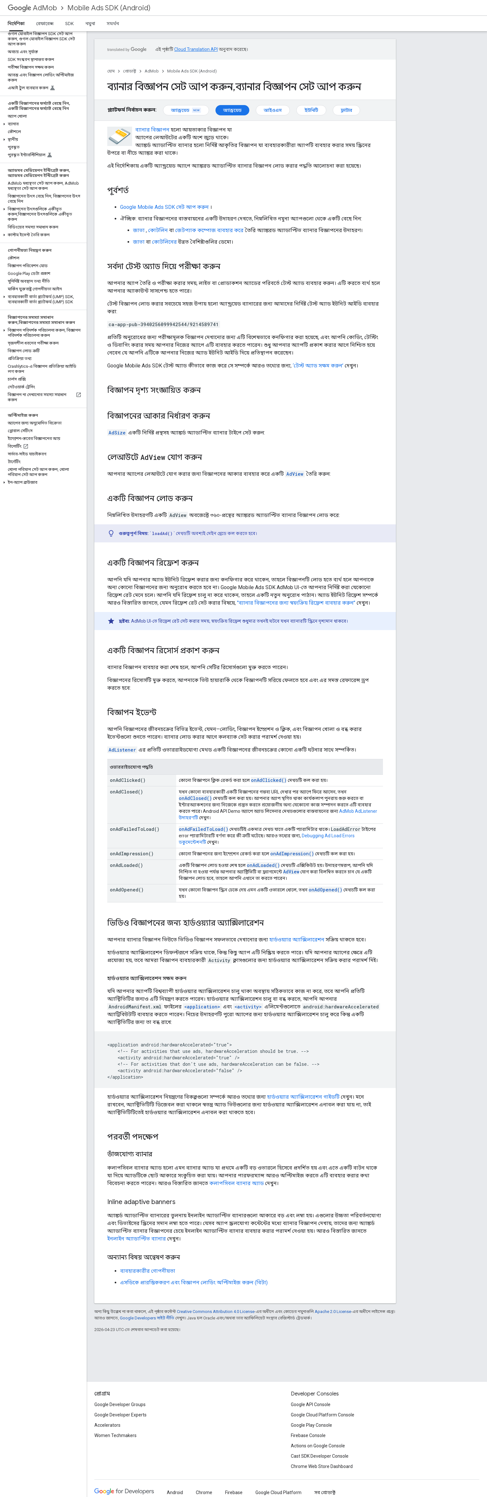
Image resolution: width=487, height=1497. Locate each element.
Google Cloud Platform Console (322, 1414)
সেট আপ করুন (164, 207)
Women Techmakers (115, 1435)
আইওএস (273, 110)
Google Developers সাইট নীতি (147, 1318)
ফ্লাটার (346, 110)
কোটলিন (158, 230)
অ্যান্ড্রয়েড (186, 110)
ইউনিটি (311, 110)
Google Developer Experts (120, 1414)
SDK (69, 23)
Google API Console (310, 1404)
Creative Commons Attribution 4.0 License (215, 1311)
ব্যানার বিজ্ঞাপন (152, 130)
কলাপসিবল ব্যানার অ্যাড (236, 1183)
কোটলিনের (164, 242)
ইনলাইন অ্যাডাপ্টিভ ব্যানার (136, 1239)
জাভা (139, 230)
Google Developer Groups (120, 1404)
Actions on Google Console (318, 1445)
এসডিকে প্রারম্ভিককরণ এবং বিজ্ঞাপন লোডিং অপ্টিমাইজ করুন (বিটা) (194, 1282)
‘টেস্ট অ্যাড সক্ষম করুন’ (318, 366)
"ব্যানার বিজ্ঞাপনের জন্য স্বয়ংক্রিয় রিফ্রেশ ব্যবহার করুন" (296, 603)
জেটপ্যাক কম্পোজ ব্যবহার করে (209, 230)
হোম (111, 71)
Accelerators (107, 1425)
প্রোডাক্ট (129, 71)
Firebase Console (308, 1435)
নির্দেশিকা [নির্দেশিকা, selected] (16, 23)
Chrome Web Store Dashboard (322, 1466)
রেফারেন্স (44, 23)
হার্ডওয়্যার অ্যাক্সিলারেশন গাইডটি (303, 1097)
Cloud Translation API (196, 49)
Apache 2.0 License (333, 1311)
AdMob (32, 8)
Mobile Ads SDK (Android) (108, 8)
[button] (42, 124)
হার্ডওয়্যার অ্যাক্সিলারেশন (296, 940)
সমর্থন (113, 23)
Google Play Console (311, 1425)
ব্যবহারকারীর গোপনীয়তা (147, 1271)
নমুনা (90, 23)
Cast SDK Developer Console (320, 1456)
